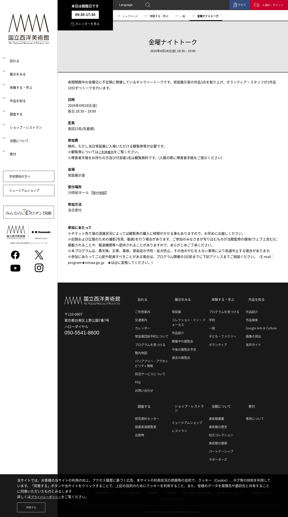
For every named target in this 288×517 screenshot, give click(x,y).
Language (126, 6)
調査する (16, 115)
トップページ (131, 16)
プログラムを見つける (150, 343)
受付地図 (100, 192)
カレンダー (142, 327)
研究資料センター (147, 417)
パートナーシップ (221, 449)
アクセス (227, 5)
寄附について (255, 417)
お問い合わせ (144, 389)
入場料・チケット (267, 5)
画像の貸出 (253, 335)
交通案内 (141, 319)
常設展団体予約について (151, 335)
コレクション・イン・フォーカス (188, 321)
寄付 (13, 156)
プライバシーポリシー (48, 494)
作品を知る (18, 101)
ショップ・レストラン (27, 129)
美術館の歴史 (218, 425)
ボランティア (218, 343)
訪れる (15, 60)
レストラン (179, 429)
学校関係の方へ (22, 180)
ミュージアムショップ (27, 196)
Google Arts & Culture (261, 327)
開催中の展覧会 (182, 340)
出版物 (139, 433)
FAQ (138, 381)
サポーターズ (218, 458)
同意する (32, 506)
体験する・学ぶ (21, 88)
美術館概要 (216, 417)
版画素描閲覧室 (145, 425)
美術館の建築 (218, 441)
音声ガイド (253, 343)
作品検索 (252, 319)
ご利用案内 (107, 151)
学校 (212, 319)
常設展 (176, 310)
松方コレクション (221, 433)
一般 (184, 16)
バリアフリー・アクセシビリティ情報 (151, 362)
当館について (20, 142)
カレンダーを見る (85, 25)
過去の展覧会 (181, 356)
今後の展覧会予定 (184, 348)
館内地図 (141, 351)
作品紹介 (178, 332)
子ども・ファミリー (222, 335)
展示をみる (18, 74)
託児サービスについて (150, 373)
